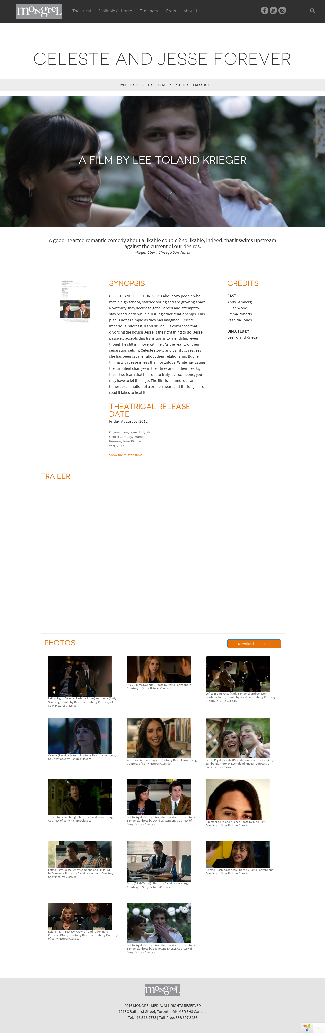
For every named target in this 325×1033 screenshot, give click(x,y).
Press (171, 11)
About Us (192, 11)
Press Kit (201, 85)
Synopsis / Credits (136, 85)
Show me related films (125, 455)
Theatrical (81, 11)
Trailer (164, 85)
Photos (182, 85)
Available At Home (115, 16)
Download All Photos (254, 643)
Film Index (149, 11)
